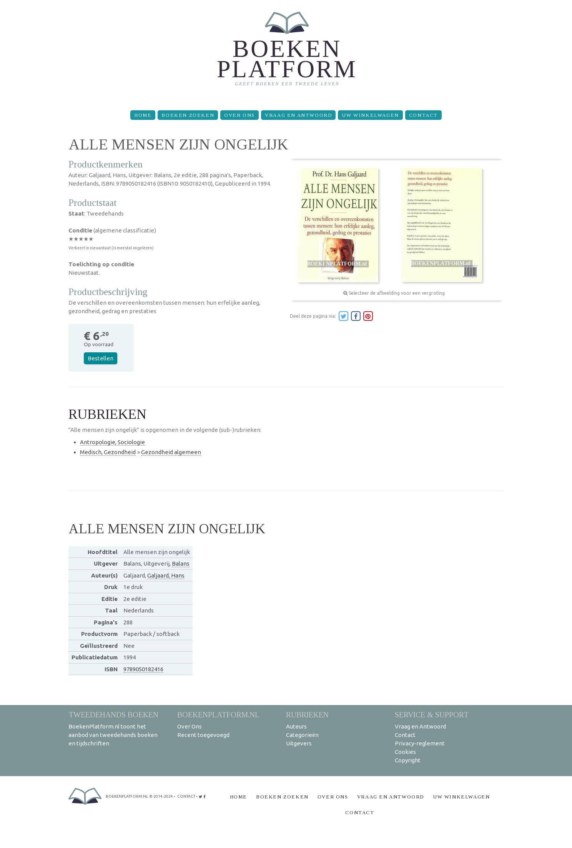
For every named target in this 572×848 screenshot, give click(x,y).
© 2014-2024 (161, 796)
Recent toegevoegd (203, 735)
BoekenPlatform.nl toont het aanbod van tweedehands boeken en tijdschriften (113, 735)
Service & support (432, 714)
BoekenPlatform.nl (218, 714)
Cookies (405, 751)
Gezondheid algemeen (171, 452)
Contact (423, 115)
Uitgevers (299, 743)
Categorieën (302, 735)
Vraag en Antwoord (298, 115)
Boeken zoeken (187, 115)
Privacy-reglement (420, 743)
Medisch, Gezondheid (108, 452)
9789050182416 (143, 669)
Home (142, 115)
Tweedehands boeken (113, 714)
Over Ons (239, 115)
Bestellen (100, 358)
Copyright (408, 760)
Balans (181, 563)
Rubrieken (307, 714)
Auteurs (296, 726)
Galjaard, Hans (166, 575)
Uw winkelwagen (370, 115)
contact (186, 796)
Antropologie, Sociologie (112, 442)
